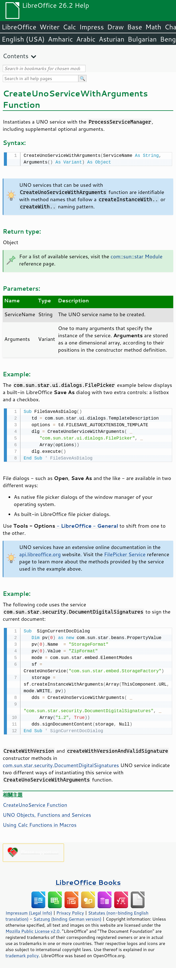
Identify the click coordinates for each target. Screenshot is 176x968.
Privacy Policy (70, 911)
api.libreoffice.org (40, 553)
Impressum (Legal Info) (29, 911)
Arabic (85, 39)
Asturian (111, 39)
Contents (15, 56)
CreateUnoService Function (35, 803)
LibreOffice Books (88, 880)
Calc (69, 27)
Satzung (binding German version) (67, 917)
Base (134, 27)
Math (153, 27)
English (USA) (23, 39)
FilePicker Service (124, 553)
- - (86, 524)
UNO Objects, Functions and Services (47, 813)
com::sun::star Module (136, 255)
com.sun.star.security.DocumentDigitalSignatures (61, 763)
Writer (49, 27)
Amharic (60, 39)
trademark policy (22, 954)
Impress (91, 27)
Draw (115, 27)
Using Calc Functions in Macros (39, 823)
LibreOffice (19, 27)
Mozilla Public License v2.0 (33, 929)
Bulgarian (142, 39)
